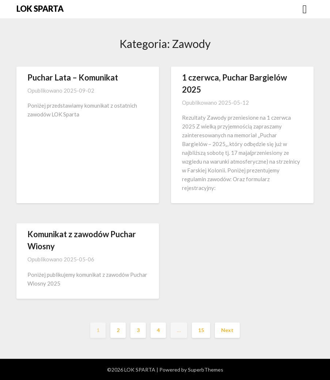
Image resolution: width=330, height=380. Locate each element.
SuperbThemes (205, 369)
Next (227, 330)
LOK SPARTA (40, 9)
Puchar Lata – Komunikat (72, 77)
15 (201, 330)
